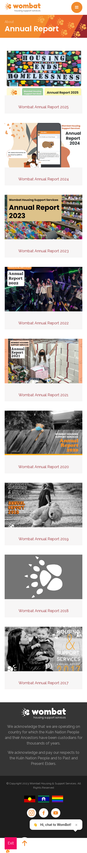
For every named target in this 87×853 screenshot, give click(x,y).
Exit (11, 843)
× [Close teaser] (76, 825)
